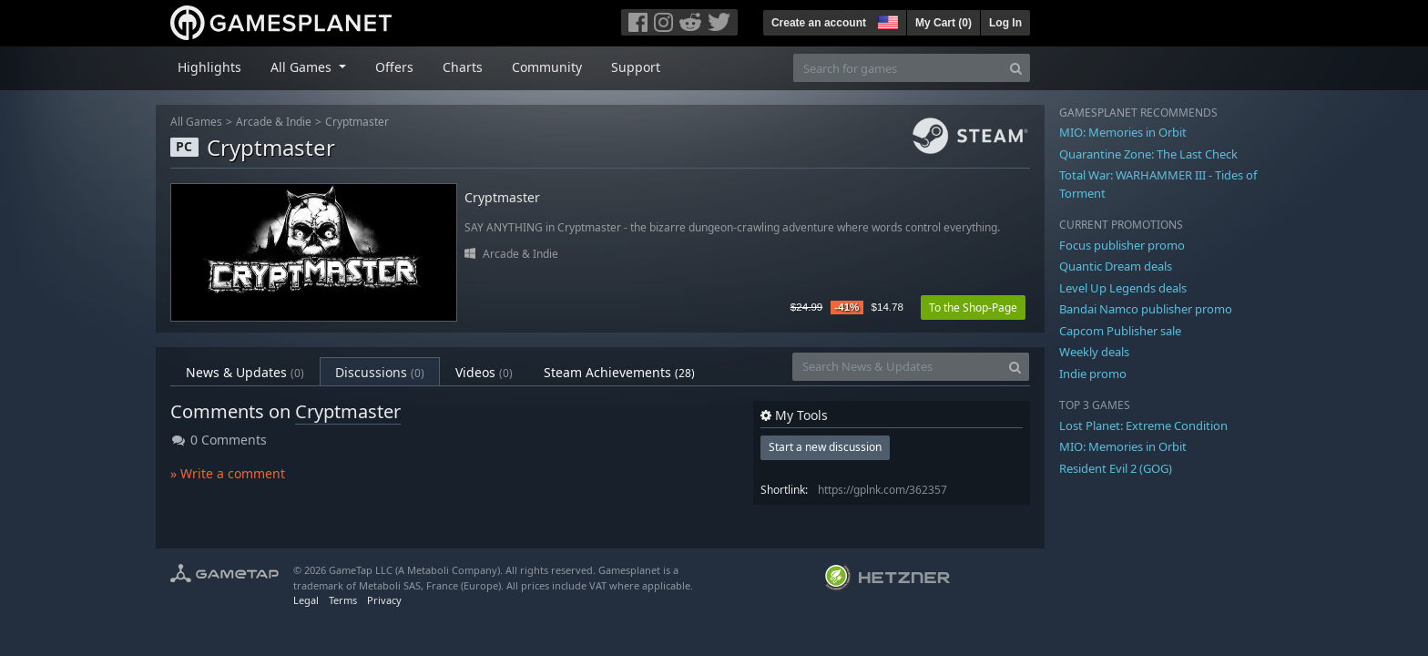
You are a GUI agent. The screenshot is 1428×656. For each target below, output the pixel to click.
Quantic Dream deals (1115, 266)
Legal (306, 600)
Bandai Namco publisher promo (1145, 309)
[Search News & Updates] (897, 367)
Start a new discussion (825, 447)
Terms (343, 600)
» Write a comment (227, 473)
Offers (394, 67)
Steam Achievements (619, 372)
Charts (463, 67)
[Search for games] (898, 68)
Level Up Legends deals (1123, 288)
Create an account (818, 22)
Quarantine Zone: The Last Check (1148, 154)
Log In (1005, 22)
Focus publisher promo (1122, 245)
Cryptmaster (357, 121)
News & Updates (245, 372)
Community (547, 67)
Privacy (384, 600)
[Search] (1016, 68)
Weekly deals (1094, 351)
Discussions (379, 372)
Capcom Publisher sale (1120, 331)
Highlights (209, 67)
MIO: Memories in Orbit (1123, 132)
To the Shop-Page (973, 307)
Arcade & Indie (273, 121)
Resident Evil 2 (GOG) (1115, 468)
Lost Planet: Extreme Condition (1143, 425)
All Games (196, 121)
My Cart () (943, 22)
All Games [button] (302, 67)
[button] (886, 20)
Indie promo (1093, 373)
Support (635, 67)
